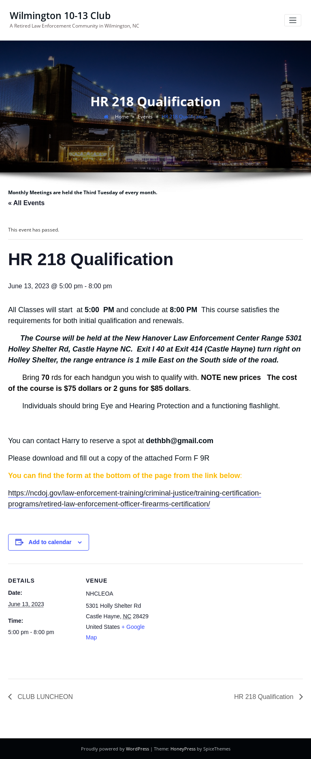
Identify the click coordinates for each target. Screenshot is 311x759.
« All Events (26, 202)
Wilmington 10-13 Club (60, 15)
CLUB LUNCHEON (44, 696)
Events (145, 116)
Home (122, 116)
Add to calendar (50, 542)
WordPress (137, 749)
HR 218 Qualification (264, 696)
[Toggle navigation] (293, 20)
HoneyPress (183, 749)
